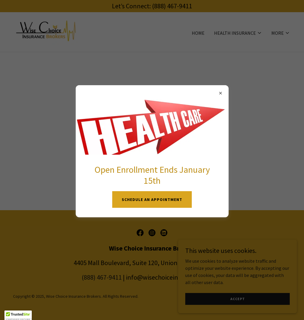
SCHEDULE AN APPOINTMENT (152, 199)
